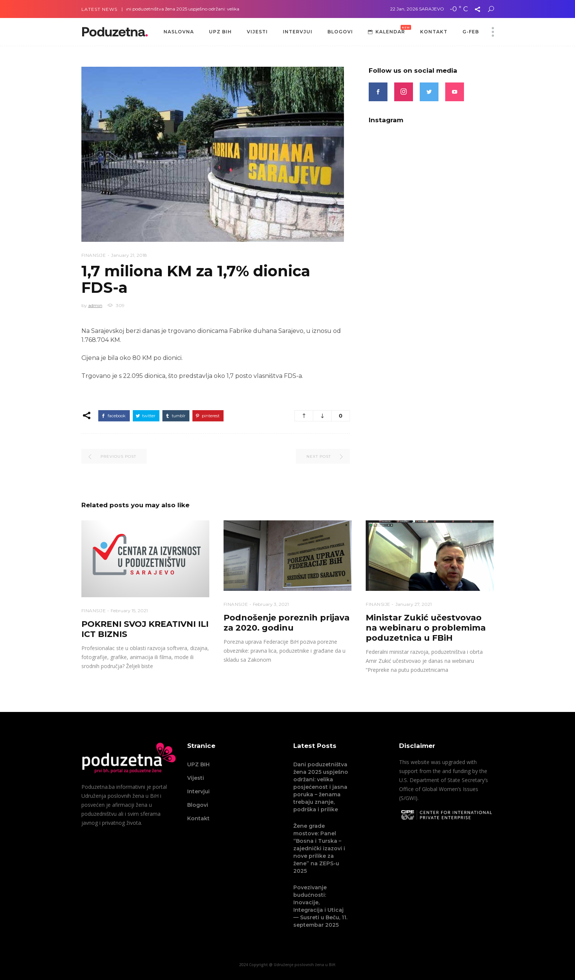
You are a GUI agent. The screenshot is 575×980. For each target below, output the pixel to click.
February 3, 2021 (271, 604)
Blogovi (197, 805)
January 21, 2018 (129, 255)
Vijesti (195, 778)
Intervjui (198, 791)
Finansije (93, 255)
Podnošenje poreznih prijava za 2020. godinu (287, 623)
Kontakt (198, 818)
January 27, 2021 (413, 604)
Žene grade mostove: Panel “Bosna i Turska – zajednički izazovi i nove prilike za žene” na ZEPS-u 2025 (319, 848)
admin (95, 305)
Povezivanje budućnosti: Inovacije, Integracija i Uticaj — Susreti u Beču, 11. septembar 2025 (320, 906)
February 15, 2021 (129, 610)
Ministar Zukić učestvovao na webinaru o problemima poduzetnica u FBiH (426, 628)
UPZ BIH (198, 764)
